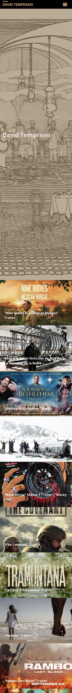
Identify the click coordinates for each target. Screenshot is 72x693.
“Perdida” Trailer (17, 635)
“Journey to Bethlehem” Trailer (28, 408)
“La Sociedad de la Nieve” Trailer (29, 454)
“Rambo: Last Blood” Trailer (25, 681)
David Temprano (18, 4)
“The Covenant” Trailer (22, 545)
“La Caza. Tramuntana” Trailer (28, 590)
